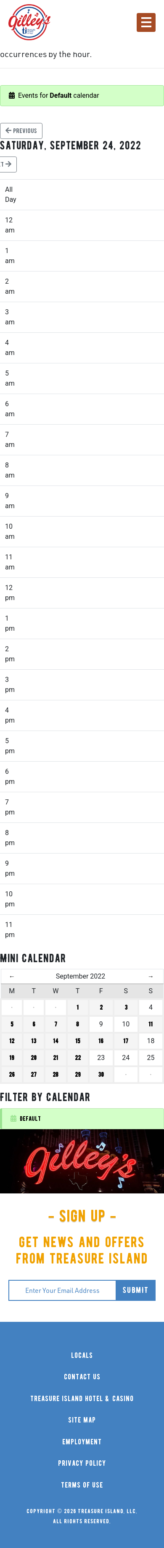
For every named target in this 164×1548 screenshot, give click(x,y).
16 (100, 1041)
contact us (82, 1377)
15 (77, 1041)
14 (55, 1041)
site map (82, 1420)
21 (55, 1058)
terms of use (82, 1485)
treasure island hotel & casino (82, 1399)
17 (125, 1041)
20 (34, 1058)
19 (11, 1058)
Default (26, 1118)
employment (82, 1442)
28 (55, 1074)
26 (12, 1074)
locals (82, 1356)
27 (34, 1074)
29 (78, 1074)
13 (33, 1041)
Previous (21, 130)
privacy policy (82, 1463)
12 (11, 1041)
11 (150, 1024)
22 (78, 1058)
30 (101, 1074)
